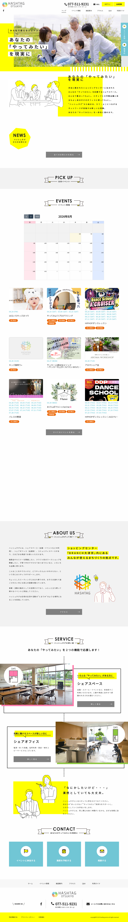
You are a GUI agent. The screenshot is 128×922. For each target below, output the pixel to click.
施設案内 (89, 11)
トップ (64, 11)
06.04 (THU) (113, 405)
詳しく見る (96, 704)
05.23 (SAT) (73, 311)
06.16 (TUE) (14, 408)
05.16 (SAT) (111, 311)
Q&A (110, 11)
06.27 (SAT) (111, 316)
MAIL (96, 4)
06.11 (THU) (90, 408)
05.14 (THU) (113, 403)
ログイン (107, 4)
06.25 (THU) (113, 408)
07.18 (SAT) (101, 319)
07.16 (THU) (113, 410)
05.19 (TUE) (36, 403)
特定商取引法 (13, 917)
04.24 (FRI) (13, 311)
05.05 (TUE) (25, 403)
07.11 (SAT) (90, 319)
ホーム (30, 883)
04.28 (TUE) (90, 361)
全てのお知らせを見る (64, 154)
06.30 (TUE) (36, 408)
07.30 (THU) (101, 413)
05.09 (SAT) (63, 311)
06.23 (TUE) (25, 408)
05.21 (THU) (90, 405)
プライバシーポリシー (28, 917)
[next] (31, 216)
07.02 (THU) (90, 410)
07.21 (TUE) (36, 410)
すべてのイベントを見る (64, 432)
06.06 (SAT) (111, 314)
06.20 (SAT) (101, 316)
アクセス (100, 11)
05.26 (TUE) (14, 405)
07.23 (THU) (90, 413)
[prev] (26, 216)
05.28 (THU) (101, 405)
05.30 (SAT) (101, 314)
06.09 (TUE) (36, 405)
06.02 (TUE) (25, 405)
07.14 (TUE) (25, 410)
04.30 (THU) (90, 403)
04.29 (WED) (52, 403)
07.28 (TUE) (14, 413)
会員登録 (119, 4)
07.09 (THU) (101, 410)
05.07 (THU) (101, 403)
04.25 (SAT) (52, 311)
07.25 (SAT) (111, 319)
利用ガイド (120, 11)
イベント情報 (76, 11)
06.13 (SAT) (90, 316)
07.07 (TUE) (14, 410)
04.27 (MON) (52, 361)
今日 (37, 216)
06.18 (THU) (101, 408)
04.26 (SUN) (14, 361)
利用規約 (41, 917)
